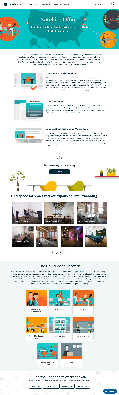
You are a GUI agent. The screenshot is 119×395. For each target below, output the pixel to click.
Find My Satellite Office (59, 253)
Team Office (35, 386)
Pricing (66, 4)
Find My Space (86, 90)
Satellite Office (82, 386)
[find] (107, 4)
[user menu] (113, 4)
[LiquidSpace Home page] (12, 4)
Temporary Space (51, 386)
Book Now (54, 145)
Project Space (67, 386)
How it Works (46, 4)
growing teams (80, 271)
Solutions (33, 4)
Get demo (97, 4)
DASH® (49, 62)
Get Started (59, 172)
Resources (57, 4)
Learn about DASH (74, 113)
